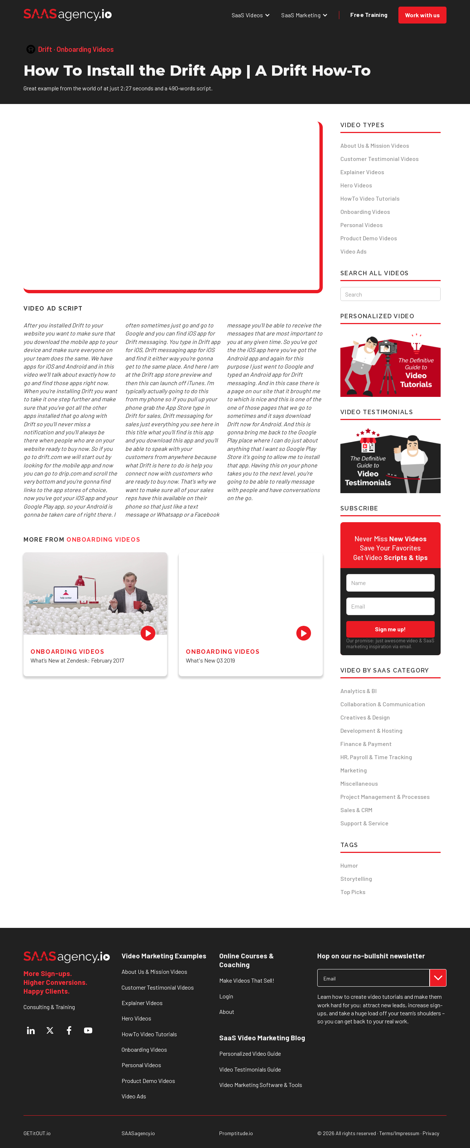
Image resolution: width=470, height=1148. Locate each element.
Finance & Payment (366, 743)
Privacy (431, 1133)
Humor (349, 865)
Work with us (422, 14)
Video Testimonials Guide (250, 1069)
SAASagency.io (138, 1133)
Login (226, 996)
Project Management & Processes (385, 796)
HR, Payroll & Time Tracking (376, 756)
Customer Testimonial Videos (379, 158)
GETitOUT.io (37, 1133)
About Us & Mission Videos (374, 145)
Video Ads (353, 251)
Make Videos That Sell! (246, 980)
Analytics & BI (358, 690)
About (226, 1011)
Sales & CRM (356, 809)
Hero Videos (356, 185)
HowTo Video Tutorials (370, 198)
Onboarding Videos (365, 211)
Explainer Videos (362, 171)
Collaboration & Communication (382, 703)
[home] (68, 15)
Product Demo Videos (368, 237)
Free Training (368, 14)
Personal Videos (361, 224)
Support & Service (364, 822)
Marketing (353, 770)
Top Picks (352, 891)
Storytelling (356, 878)
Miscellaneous (359, 783)
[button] (251, 15)
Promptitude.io (236, 1133)
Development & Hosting (371, 730)
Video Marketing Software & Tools (260, 1084)
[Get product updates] (373, 978)
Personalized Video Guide (250, 1053)
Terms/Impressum (399, 1133)
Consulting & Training (49, 1006)
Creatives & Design (365, 717)
